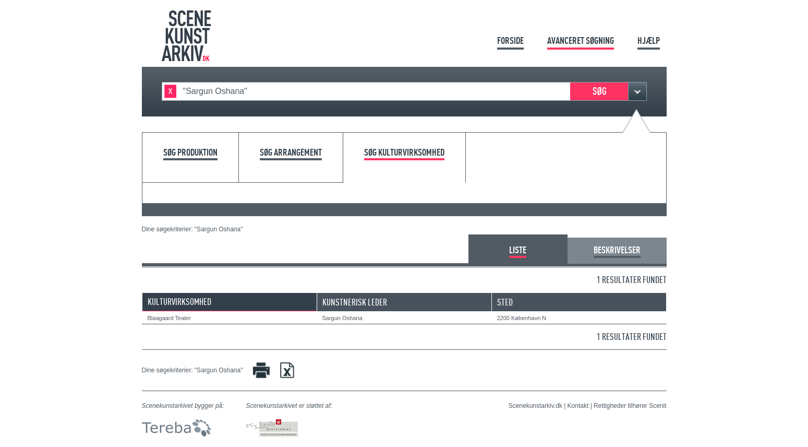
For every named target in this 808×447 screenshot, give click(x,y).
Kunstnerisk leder (354, 302)
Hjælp (648, 40)
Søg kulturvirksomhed (404, 153)
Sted (505, 302)
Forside (510, 40)
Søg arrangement (291, 153)
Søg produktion (190, 153)
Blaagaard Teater (169, 318)
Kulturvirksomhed (179, 301)
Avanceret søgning (580, 40)
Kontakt (578, 405)
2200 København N (522, 318)
